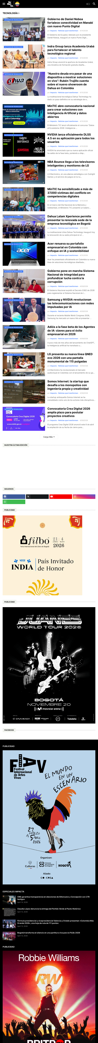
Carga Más (48, 437)
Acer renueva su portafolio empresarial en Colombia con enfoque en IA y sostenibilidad (68, 247)
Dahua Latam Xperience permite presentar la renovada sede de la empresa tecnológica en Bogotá (69, 220)
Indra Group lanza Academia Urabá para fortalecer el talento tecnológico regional (70, 50)
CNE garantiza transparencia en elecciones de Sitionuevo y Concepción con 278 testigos (53, 898)
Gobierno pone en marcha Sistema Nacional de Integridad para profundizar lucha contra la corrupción (70, 276)
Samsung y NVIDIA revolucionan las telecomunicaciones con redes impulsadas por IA (70, 303)
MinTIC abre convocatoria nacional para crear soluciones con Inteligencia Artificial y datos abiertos (71, 111)
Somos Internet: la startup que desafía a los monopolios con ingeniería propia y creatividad (68, 385)
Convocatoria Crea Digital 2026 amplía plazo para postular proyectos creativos (68, 412)
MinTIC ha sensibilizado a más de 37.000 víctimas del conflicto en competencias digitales (70, 192)
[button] (3, 4)
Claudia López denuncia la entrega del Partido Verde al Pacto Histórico (49, 909)
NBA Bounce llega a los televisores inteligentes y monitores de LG (71, 163)
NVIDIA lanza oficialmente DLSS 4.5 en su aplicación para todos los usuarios (71, 138)
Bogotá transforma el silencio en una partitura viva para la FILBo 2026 (48, 933)
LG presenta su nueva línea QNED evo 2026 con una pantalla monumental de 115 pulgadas (70, 357)
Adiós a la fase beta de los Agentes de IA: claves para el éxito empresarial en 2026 (71, 330)
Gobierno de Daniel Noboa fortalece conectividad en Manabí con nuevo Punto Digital (70, 22)
